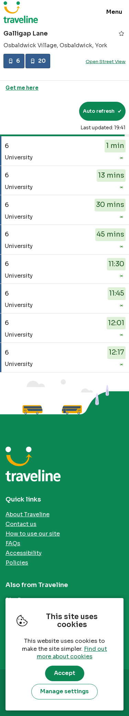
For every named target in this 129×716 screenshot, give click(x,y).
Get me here (22, 87)
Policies (17, 562)
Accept (64, 673)
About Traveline (28, 514)
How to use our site (33, 533)
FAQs (13, 543)
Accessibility (24, 553)
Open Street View (106, 61)
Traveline (20, 12)
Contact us (21, 524)
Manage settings (64, 691)
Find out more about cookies (72, 652)
